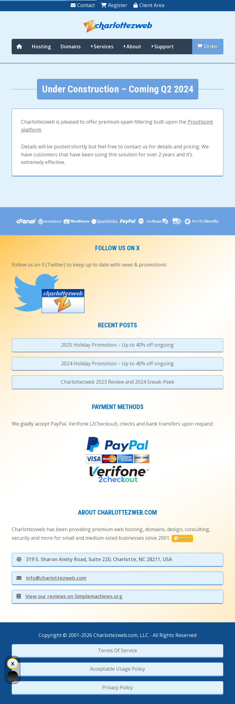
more (182, 538)
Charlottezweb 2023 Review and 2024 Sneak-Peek (117, 381)
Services (104, 46)
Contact (83, 5)
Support (164, 46)
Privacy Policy (117, 687)
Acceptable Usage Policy (117, 668)
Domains (71, 46)
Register (114, 5)
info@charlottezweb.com (51, 578)
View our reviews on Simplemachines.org (69, 596)
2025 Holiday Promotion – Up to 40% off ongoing (117, 344)
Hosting (41, 46)
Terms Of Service (117, 650)
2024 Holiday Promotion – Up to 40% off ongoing (117, 363)
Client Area (148, 5)
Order (207, 46)
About (133, 46)
